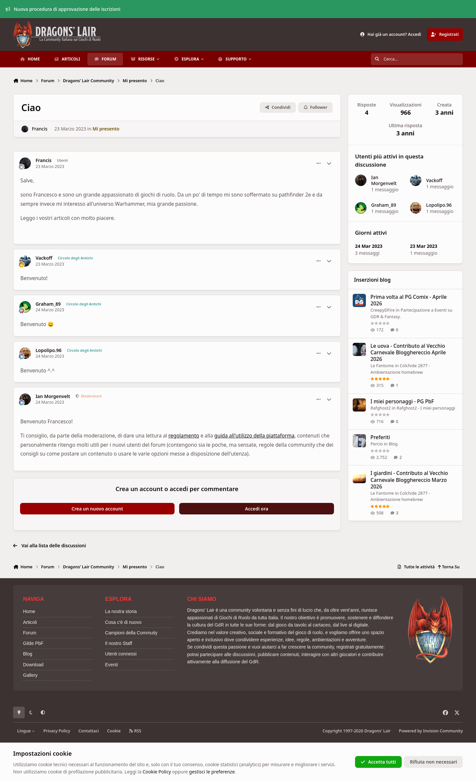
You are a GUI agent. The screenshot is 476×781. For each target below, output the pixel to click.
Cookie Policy (157, 772)
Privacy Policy (56, 731)
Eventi (111, 664)
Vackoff (44, 258)
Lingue (26, 731)
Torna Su (448, 567)
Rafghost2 (380, 408)
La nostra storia (121, 611)
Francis (39, 129)
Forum (29, 632)
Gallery (30, 675)
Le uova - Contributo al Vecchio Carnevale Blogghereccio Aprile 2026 (408, 353)
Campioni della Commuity (131, 632)
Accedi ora (256, 509)
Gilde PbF (33, 643)
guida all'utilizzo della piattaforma (254, 435)
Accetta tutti (378, 762)
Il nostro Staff (118, 643)
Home (29, 611)
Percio (376, 444)
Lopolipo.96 (48, 350)
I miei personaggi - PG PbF (402, 401)
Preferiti (380, 437)
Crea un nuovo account (97, 509)
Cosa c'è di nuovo (123, 622)
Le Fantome (382, 365)
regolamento (183, 435)
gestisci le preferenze (212, 772)
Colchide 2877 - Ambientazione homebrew (400, 496)
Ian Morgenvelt (53, 396)
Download (33, 664)
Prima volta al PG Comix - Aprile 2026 (408, 300)
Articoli (30, 622)
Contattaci (89, 731)
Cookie (114, 731)
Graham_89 (48, 304)
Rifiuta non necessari (433, 762)
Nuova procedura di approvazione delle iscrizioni (63, 9)
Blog (393, 444)
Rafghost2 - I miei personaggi (425, 408)
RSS (135, 731)
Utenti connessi (121, 653)
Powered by (431, 731)
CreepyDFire (382, 310)
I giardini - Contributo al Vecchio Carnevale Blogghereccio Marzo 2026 (409, 480)
